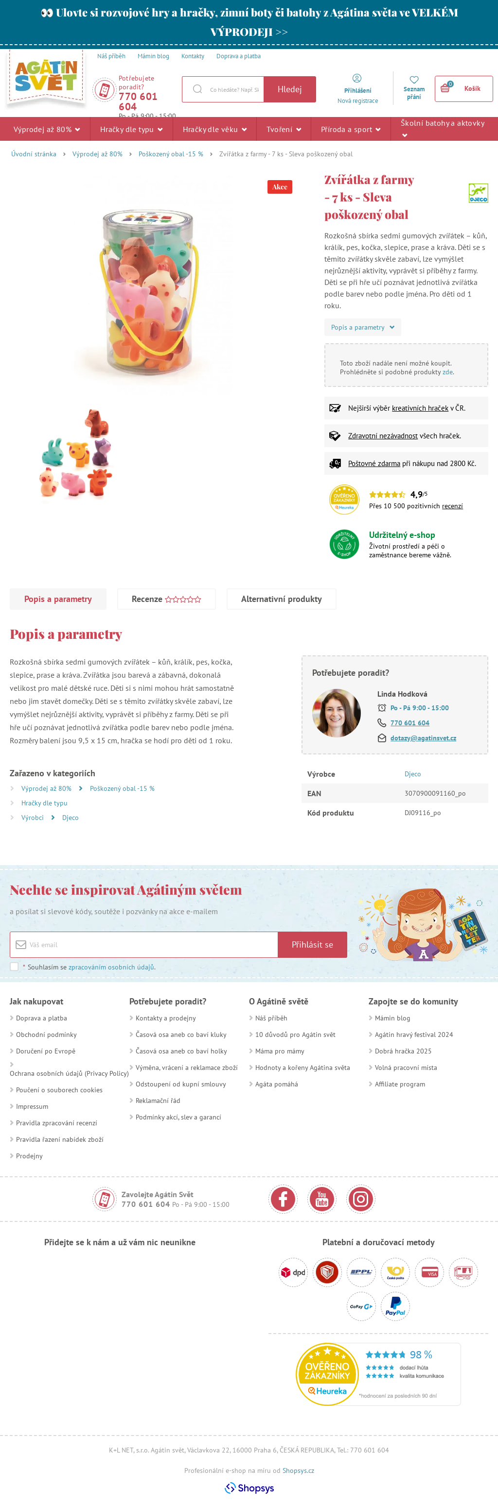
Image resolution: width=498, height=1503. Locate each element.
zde (448, 371)
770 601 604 (138, 101)
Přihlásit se (312, 944)
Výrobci (33, 817)
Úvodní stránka (33, 154)
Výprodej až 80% (47, 129)
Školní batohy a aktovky (442, 128)
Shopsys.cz (298, 1470)
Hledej (290, 89)
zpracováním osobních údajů (111, 967)
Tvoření (284, 129)
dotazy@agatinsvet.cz (423, 738)
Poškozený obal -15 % (171, 154)
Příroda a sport (351, 129)
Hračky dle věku (215, 129)
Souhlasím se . (89, 967)
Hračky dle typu (131, 129)
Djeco (70, 817)
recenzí (452, 505)
